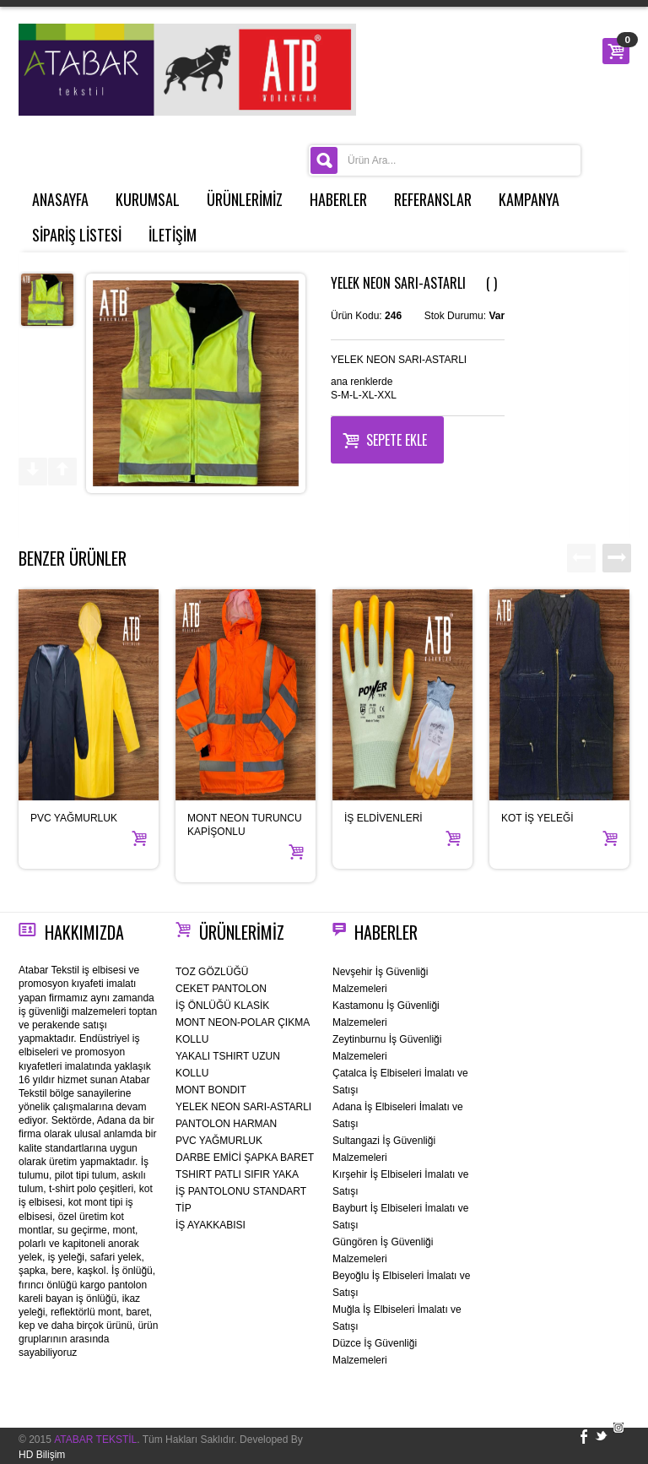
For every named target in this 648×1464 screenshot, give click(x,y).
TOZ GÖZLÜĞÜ (212, 972)
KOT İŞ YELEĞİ (537, 818)
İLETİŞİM (172, 235)
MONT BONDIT (211, 1090)
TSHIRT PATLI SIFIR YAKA (237, 1174)
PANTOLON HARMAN (226, 1124)
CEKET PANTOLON (221, 989)
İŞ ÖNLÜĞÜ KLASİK (222, 1005)
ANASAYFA (60, 199)
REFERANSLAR (433, 199)
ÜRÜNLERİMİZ (245, 199)
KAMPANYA (529, 199)
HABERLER (338, 199)
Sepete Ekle (385, 438)
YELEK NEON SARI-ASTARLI (243, 1107)
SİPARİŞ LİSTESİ (77, 235)
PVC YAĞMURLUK (73, 818)
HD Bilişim (42, 1455)
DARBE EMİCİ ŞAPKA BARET (245, 1157)
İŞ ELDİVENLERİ (383, 818)
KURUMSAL (148, 199)
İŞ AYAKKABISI (211, 1225)
